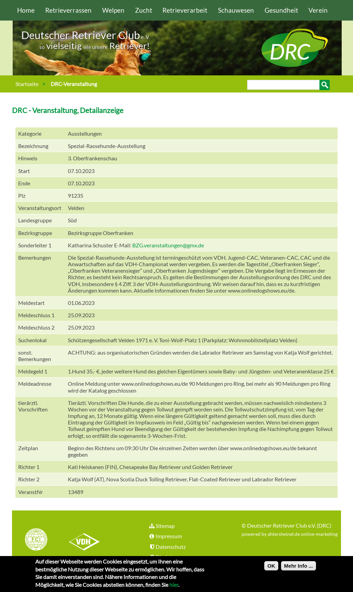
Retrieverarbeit (184, 10)
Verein (318, 10)
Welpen (113, 10)
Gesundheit (281, 10)
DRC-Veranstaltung (74, 84)
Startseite (26, 84)
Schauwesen (236, 10)
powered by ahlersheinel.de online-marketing (290, 534)
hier (173, 587)
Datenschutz (167, 546)
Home (26, 10)
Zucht (143, 10)
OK (271, 568)
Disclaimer (164, 557)
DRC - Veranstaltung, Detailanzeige (67, 110)
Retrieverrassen (68, 10)
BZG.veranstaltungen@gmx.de (168, 245)
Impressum (165, 536)
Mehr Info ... (298, 568)
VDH (86, 540)
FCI (42, 540)
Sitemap (161, 525)
